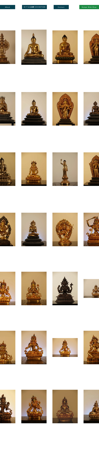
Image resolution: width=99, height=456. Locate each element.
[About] (7, 7)
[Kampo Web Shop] (89, 7)
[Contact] (61, 7)
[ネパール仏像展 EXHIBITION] (34, 7)
